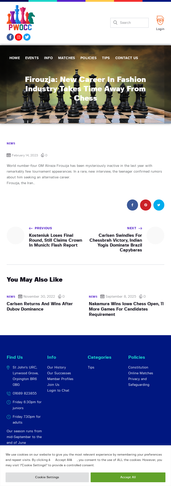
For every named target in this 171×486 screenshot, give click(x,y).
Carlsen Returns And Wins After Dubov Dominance (40, 306)
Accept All (128, 477)
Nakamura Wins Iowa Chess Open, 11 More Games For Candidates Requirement (126, 309)
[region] (85, 465)
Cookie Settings (47, 477)
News (11, 143)
